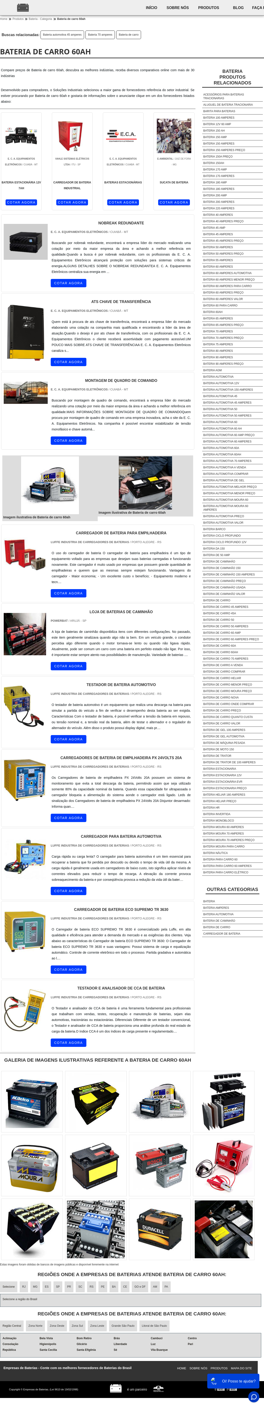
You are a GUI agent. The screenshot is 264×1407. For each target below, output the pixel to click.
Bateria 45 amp (214, 227)
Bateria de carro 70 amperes (225, 658)
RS (92, 1286)
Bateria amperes (216, 907)
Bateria (209, 901)
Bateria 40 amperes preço (223, 221)
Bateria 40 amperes (218, 214)
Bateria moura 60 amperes (223, 827)
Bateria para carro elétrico (225, 872)
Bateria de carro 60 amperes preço (231, 639)
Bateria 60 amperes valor (223, 299)
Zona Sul (77, 1325)
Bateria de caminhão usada (224, 587)
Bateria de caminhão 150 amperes (229, 574)
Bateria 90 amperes (218, 357)
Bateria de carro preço (222, 710)
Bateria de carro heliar (222, 678)
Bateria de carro (128, 34)
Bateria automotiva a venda (224, 467)
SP (58, 1286)
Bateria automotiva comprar (225, 474)
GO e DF (139, 1286)
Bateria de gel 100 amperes (224, 730)
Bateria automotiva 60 (220, 422)
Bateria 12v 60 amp (217, 124)
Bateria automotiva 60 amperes (227, 441)
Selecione (9, 1286)
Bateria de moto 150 (218, 749)
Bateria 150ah (213, 163)
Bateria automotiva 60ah (222, 454)
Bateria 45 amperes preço (223, 240)
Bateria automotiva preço (223, 516)
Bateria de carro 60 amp (222, 632)
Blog (238, 8)
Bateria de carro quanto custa (228, 717)
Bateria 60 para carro (220, 305)
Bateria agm (212, 370)
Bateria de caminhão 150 (222, 568)
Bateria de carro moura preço (227, 691)
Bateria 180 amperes (219, 189)
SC (80, 1286)
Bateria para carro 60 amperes (227, 866)
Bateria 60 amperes (218, 266)
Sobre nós (178, 8)
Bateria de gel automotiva (224, 736)
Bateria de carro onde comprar (228, 704)
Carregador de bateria (221, 933)
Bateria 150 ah (214, 130)
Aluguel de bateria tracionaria (228, 104)
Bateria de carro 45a (219, 613)
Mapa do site (241, 1368)
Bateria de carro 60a (219, 645)
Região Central (12, 1325)
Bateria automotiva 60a (221, 448)
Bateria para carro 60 (220, 859)
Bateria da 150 (214, 548)
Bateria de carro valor (221, 723)
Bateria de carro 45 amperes (225, 607)
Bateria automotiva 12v (221, 383)
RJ (24, 1286)
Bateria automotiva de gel (223, 480)
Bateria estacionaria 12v (222, 775)
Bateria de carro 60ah (220, 652)
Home (181, 1368)
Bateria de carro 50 (218, 620)
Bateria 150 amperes (219, 143)
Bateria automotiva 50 (220, 409)
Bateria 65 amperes (218, 318)
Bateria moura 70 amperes (223, 833)
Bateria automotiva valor (223, 522)
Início (151, 8)
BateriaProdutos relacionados (232, 77)
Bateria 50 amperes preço (223, 253)
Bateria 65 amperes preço (223, 325)
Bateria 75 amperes (218, 344)
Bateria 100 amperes (219, 117)
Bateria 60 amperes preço (223, 292)
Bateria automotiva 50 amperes (227, 415)
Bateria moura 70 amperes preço (229, 840)
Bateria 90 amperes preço (223, 363)
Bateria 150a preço (218, 156)
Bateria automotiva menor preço (229, 493)
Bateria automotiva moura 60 (225, 499)
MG (35, 1286)
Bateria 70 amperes (100, 34)
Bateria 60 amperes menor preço (229, 279)
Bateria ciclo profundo (222, 535)
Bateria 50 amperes (218, 247)
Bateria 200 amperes (219, 202)
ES (47, 1286)
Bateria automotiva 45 (220, 396)
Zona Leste (97, 1325)
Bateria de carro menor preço (227, 684)
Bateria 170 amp (215, 169)
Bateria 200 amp (215, 195)
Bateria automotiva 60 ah (222, 428)
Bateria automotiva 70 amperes (227, 461)
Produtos (208, 8)
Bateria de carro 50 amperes (225, 626)
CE (125, 1286)
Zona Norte (35, 1325)
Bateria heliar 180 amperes (224, 794)
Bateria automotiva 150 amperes (228, 389)
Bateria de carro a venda (223, 665)
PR (69, 1286)
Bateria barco (214, 529)
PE (103, 1286)
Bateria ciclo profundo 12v (225, 542)
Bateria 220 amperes (219, 208)
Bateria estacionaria (219, 768)
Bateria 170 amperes (219, 176)
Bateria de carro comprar (224, 671)
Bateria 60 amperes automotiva (227, 273)
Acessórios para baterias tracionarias (223, 96)
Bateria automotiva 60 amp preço (229, 435)
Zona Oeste (57, 1325)
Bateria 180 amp (215, 182)
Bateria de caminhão (219, 561)
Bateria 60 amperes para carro (227, 286)
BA (114, 1286)
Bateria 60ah (213, 312)
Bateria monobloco (218, 820)
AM (155, 1286)
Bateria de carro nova (221, 697)
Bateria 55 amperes (218, 260)
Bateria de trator (217, 756)
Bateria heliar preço (219, 801)
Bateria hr (211, 807)
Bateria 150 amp (215, 137)
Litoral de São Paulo (154, 1325)
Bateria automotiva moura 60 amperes (225, 507)
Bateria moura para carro (224, 846)
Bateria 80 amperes (218, 351)
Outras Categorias (232, 889)
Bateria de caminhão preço (224, 581)
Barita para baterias (219, 111)
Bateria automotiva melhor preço (230, 487)
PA (166, 1286)
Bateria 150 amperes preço (224, 150)
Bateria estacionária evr (222, 781)
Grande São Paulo (123, 1325)
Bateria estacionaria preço (225, 788)
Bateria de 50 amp (216, 555)
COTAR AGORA (21, 202)
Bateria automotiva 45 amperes (62, 34)
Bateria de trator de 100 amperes (229, 762)
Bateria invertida (216, 814)
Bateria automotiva (218, 376)
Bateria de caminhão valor (224, 594)
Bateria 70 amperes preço (223, 338)
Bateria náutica (215, 853)
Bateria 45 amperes (218, 234)
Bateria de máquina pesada (224, 743)
